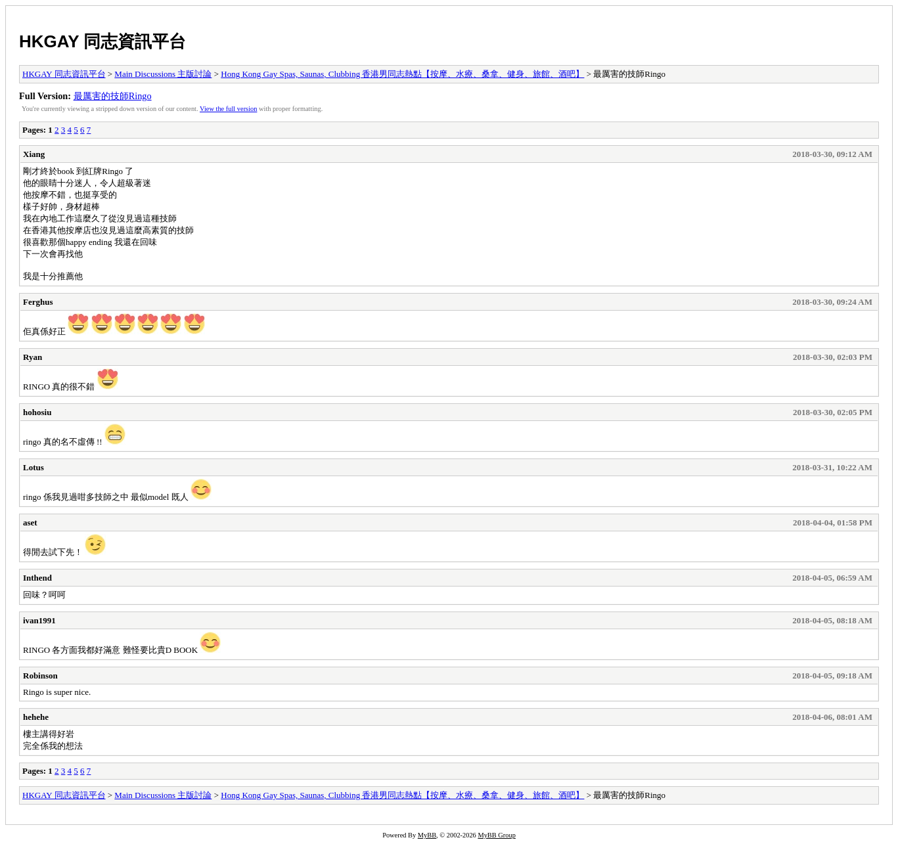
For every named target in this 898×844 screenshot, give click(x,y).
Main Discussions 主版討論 (163, 74)
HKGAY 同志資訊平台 (102, 41)
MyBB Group (496, 835)
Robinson (40, 675)
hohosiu (37, 412)
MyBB (427, 835)
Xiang (34, 154)
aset (30, 522)
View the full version (228, 108)
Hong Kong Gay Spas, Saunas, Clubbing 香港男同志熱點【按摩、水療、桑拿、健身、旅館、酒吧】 (402, 74)
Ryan (32, 357)
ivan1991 (39, 620)
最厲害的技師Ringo (113, 96)
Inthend (37, 578)
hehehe (36, 717)
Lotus (33, 467)
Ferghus (38, 302)
